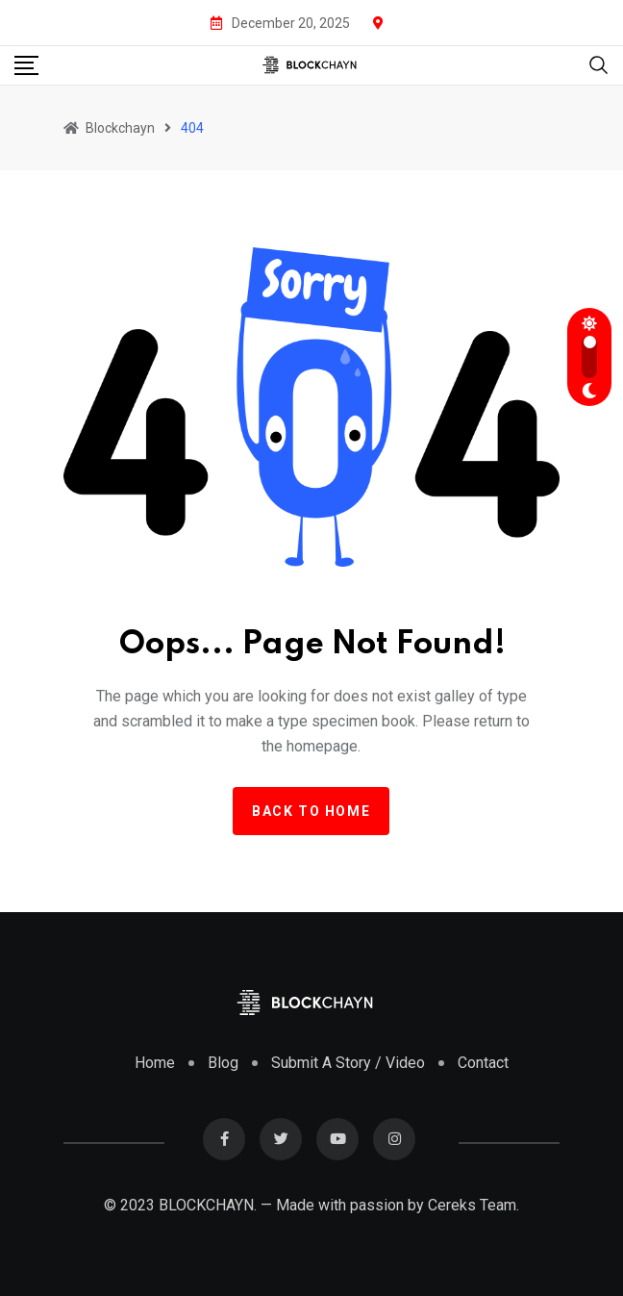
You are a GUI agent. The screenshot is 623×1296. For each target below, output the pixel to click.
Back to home (311, 811)
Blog (223, 1063)
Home (155, 1063)
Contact (483, 1063)
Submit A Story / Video (348, 1063)
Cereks (452, 1205)
